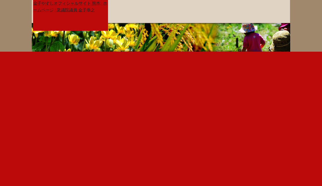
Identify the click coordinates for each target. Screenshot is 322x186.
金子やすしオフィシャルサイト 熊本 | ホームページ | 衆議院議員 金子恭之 (70, 6)
